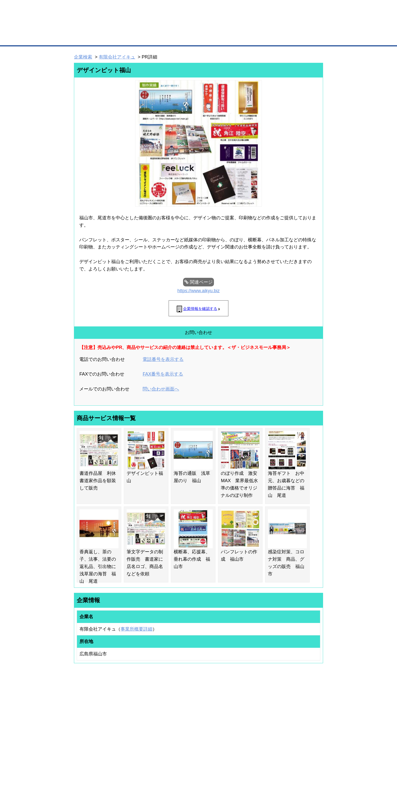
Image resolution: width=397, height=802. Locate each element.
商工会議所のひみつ (251, 718)
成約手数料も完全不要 (159, 27)
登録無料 (93, 27)
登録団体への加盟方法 (189, 718)
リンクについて (232, 771)
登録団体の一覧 (185, 712)
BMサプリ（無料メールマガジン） (92, 745)
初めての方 (82, 771)
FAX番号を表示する (163, 374)
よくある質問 (288, 718)
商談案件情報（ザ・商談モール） (91, 732)
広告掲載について (114, 771)
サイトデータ (179, 771)
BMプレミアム (140, 712)
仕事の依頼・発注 (81, 725)
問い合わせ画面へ (161, 389)
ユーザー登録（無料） (84, 712)
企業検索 (83, 57)
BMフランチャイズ (143, 750)
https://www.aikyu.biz (198, 290)
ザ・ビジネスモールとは (262, 8)
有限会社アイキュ (117, 57)
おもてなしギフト (250, 725)
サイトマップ (148, 771)
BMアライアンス (141, 743)
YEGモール (245, 732)
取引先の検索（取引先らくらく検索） (95, 718)
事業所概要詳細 (136, 629)
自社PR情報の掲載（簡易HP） (90, 738)
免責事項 (80, 779)
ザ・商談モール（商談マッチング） (237, 38)
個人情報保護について (299, 771)
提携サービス (139, 737)
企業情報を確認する (200, 308)
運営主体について (291, 725)
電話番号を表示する (163, 359)
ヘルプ (205, 771)
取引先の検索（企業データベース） (161, 38)
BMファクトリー (141, 730)
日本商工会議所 (248, 712)
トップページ (84, 37)
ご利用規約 (263, 771)
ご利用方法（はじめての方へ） (300, 712)
